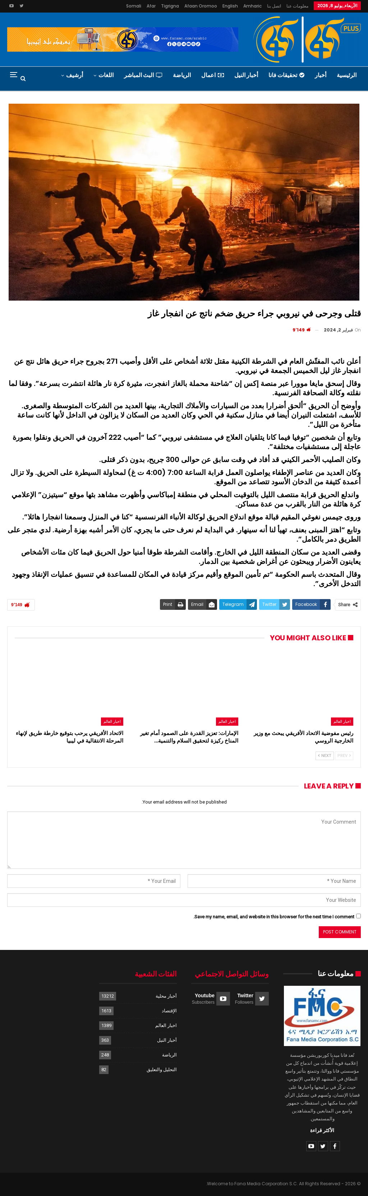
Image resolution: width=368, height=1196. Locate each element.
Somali (133, 6)
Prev (344, 755)
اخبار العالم (342, 721)
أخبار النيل (246, 75)
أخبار (320, 75)
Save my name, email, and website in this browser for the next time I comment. (273, 916)
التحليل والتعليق (162, 1069)
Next (324, 755)
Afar (151, 6)
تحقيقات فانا (286, 75)
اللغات (106, 75)
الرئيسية (346, 75)
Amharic (252, 6)
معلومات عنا (297, 6)
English (230, 6)
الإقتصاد (169, 1010)
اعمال (212, 75)
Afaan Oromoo (200, 6)
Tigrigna (170, 6)
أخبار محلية (166, 996)
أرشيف (74, 75)
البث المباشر (143, 75)
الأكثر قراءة (322, 1130)
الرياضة (182, 75)
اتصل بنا (274, 6)
